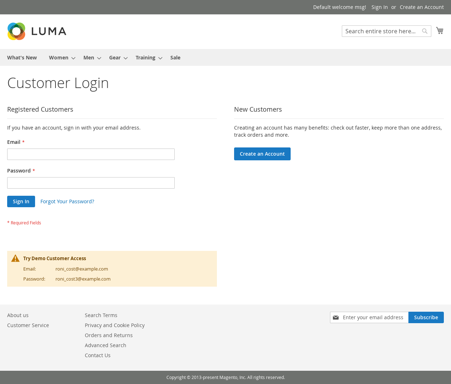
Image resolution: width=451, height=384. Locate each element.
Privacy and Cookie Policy (115, 325)
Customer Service (28, 325)
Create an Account (422, 7)
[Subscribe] (426, 317)
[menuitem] (22, 57)
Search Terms (101, 315)
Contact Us (98, 355)
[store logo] (37, 31)
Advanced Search (105, 345)
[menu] (225, 57)
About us (18, 315)
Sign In (380, 7)
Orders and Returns (109, 335)
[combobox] (386, 31)
